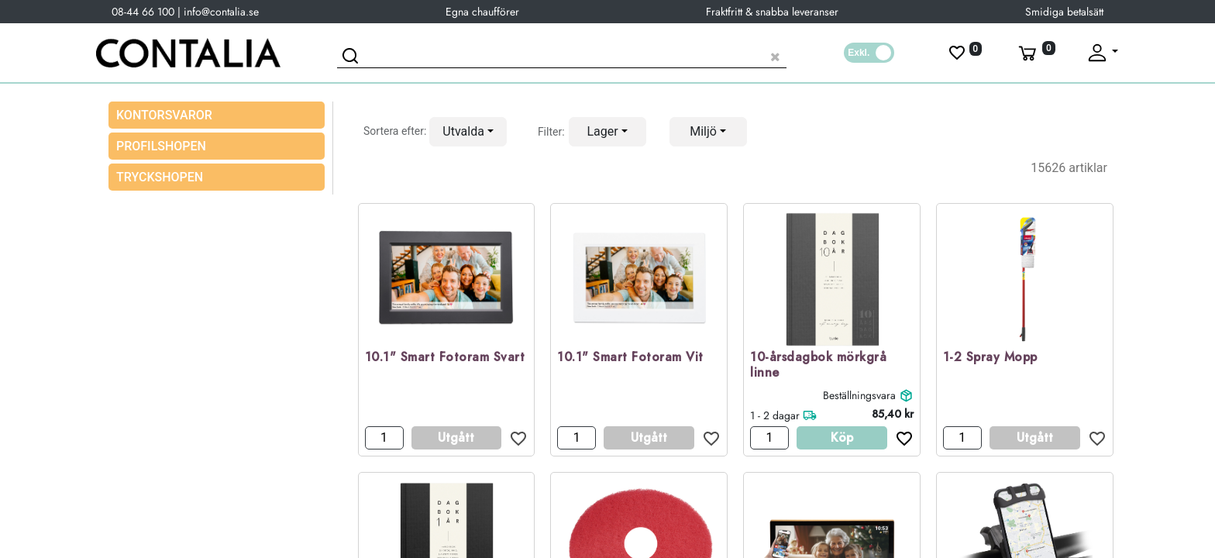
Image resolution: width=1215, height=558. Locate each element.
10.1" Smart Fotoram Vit (630, 358)
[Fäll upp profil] (1102, 52)
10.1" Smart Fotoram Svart (445, 358)
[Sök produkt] (561, 54)
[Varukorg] (1035, 52)
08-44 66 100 (143, 11)
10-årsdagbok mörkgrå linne (818, 366)
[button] (468, 131)
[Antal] (384, 438)
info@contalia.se (221, 11)
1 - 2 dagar (775, 415)
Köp (842, 437)
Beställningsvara (859, 395)
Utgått (456, 437)
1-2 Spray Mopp (990, 358)
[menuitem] (216, 146)
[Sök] (352, 58)
